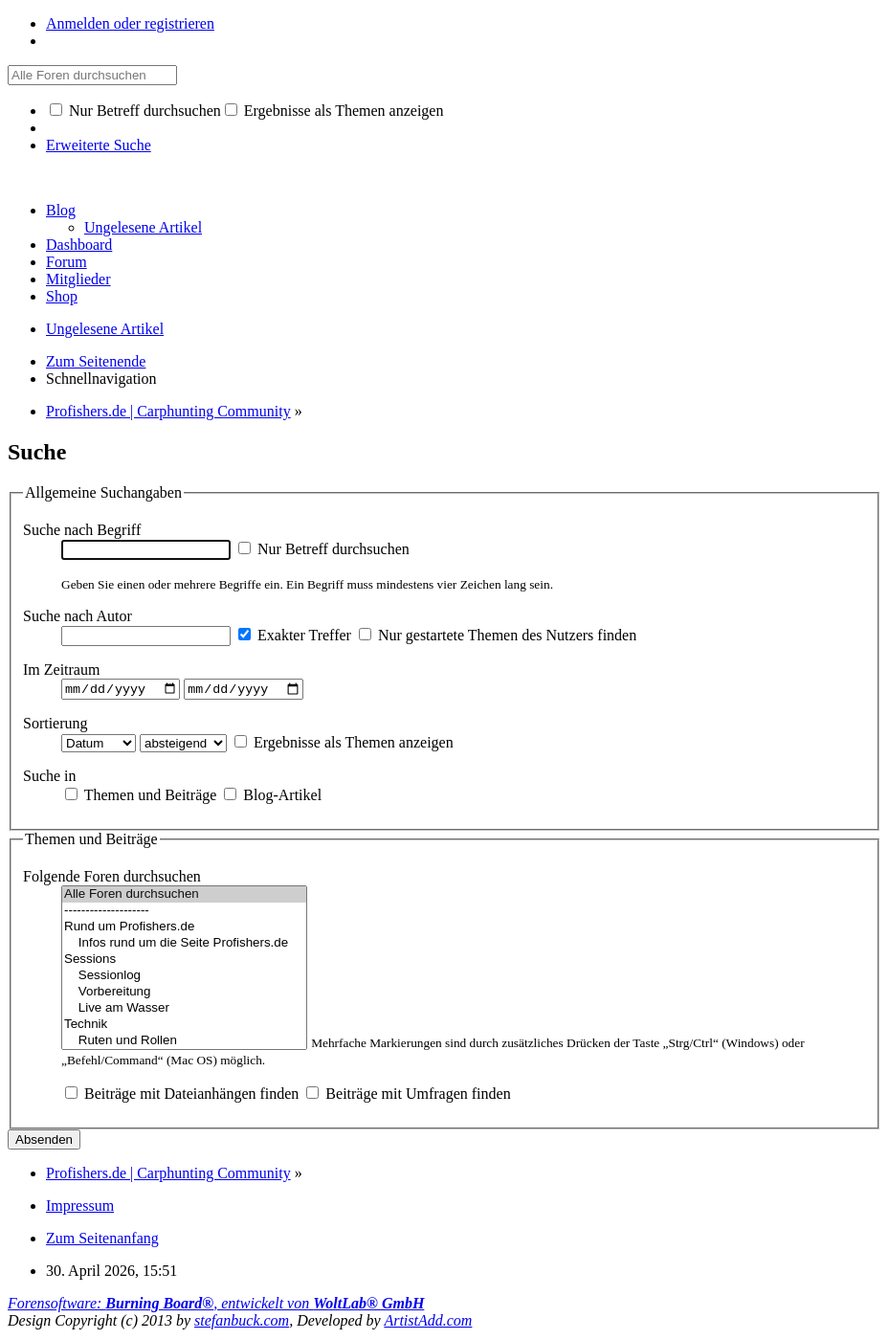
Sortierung (55, 725)
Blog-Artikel (273, 797)
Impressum (80, 1208)
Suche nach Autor (77, 616)
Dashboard (79, 244)
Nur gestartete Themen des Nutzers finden (497, 635)
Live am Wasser (184, 1011)
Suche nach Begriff (82, 530)
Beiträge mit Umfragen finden (408, 1096)
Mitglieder (78, 279)
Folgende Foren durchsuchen (112, 879)
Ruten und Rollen (184, 1044)
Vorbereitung (184, 995)
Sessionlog (184, 979)
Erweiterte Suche (98, 145)
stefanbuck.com (241, 1323)
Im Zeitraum (61, 669)
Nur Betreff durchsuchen (135, 110)
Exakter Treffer (294, 635)
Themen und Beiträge (140, 797)
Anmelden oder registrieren (130, 23)
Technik (184, 1027)
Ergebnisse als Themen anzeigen (334, 110)
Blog (61, 210)
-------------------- (184, 913)
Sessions (184, 962)
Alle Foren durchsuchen (184, 897)
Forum (66, 262)
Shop (62, 296)
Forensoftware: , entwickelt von (216, 1306)
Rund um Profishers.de (184, 930)
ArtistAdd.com (428, 1323)
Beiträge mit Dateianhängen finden (182, 1096)
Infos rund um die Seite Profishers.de (184, 946)
